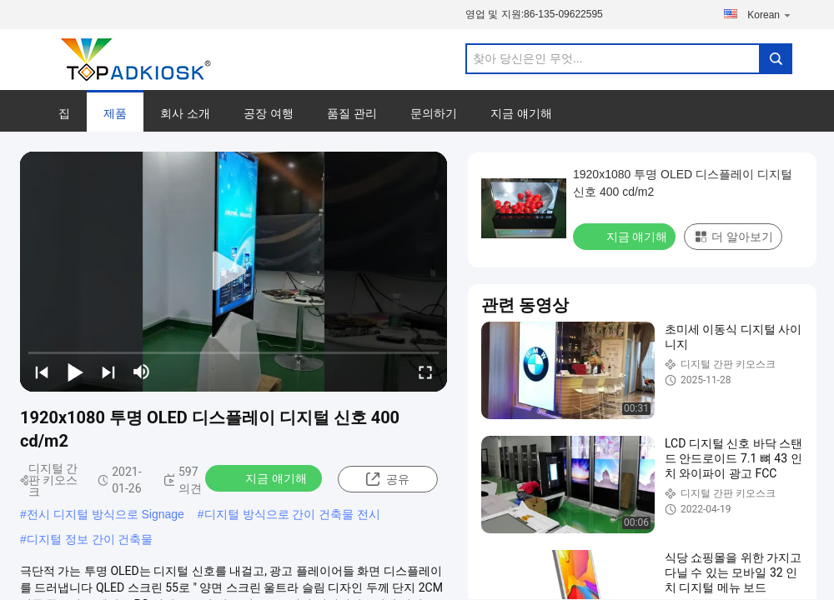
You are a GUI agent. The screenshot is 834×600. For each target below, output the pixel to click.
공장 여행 (269, 113)
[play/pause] (75, 371)
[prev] (41, 371)
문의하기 (433, 113)
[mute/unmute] (141, 371)
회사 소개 (185, 113)
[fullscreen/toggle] (425, 371)
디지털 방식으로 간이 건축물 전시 (292, 514)
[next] (108, 371)
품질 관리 (352, 113)
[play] (233, 271)
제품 (115, 113)
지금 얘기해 (521, 113)
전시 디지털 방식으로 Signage (105, 514)
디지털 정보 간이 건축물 (90, 539)
